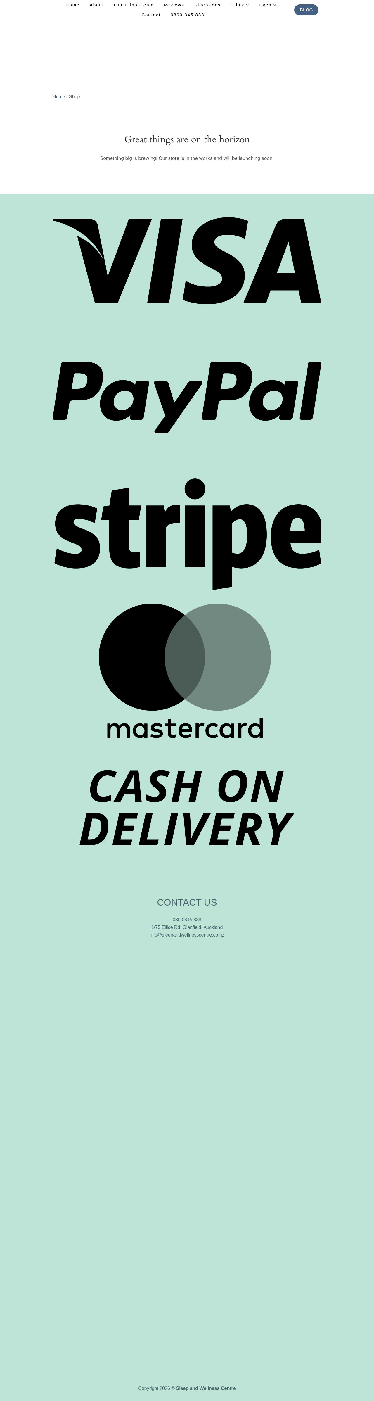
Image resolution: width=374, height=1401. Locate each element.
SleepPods (207, 4)
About (97, 4)
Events (267, 4)
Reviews (174, 4)
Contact (151, 14)
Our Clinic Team (134, 4)
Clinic (240, 5)
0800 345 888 (188, 14)
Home (73, 4)
